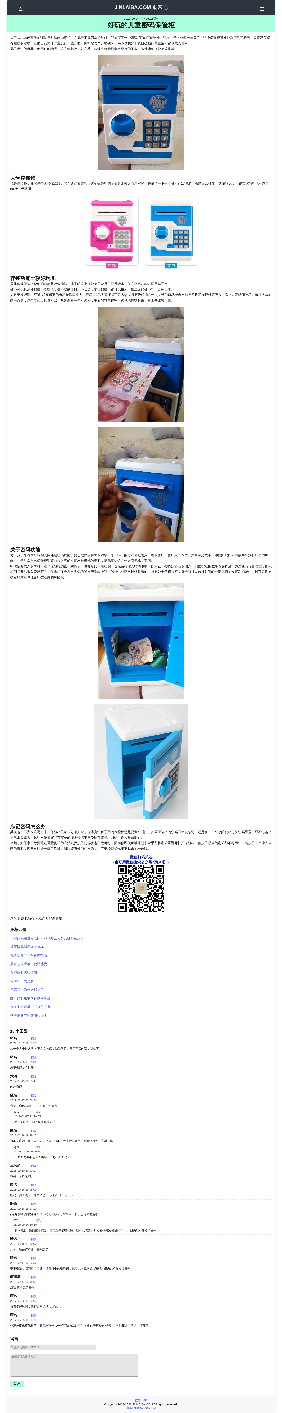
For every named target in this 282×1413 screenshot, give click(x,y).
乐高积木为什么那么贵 (27, 990)
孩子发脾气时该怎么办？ (28, 1015)
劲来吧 (15, 918)
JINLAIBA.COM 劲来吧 (141, 7)
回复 (34, 1038)
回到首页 (141, 1400)
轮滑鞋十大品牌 (22, 981)
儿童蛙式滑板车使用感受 (28, 964)
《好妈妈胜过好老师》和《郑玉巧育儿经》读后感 (47, 938)
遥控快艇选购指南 (23, 972)
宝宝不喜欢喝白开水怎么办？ (32, 1007)
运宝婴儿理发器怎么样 (27, 947)
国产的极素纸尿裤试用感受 (30, 998)
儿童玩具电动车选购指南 (28, 955)
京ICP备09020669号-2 (141, 1407)
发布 (17, 1384)
